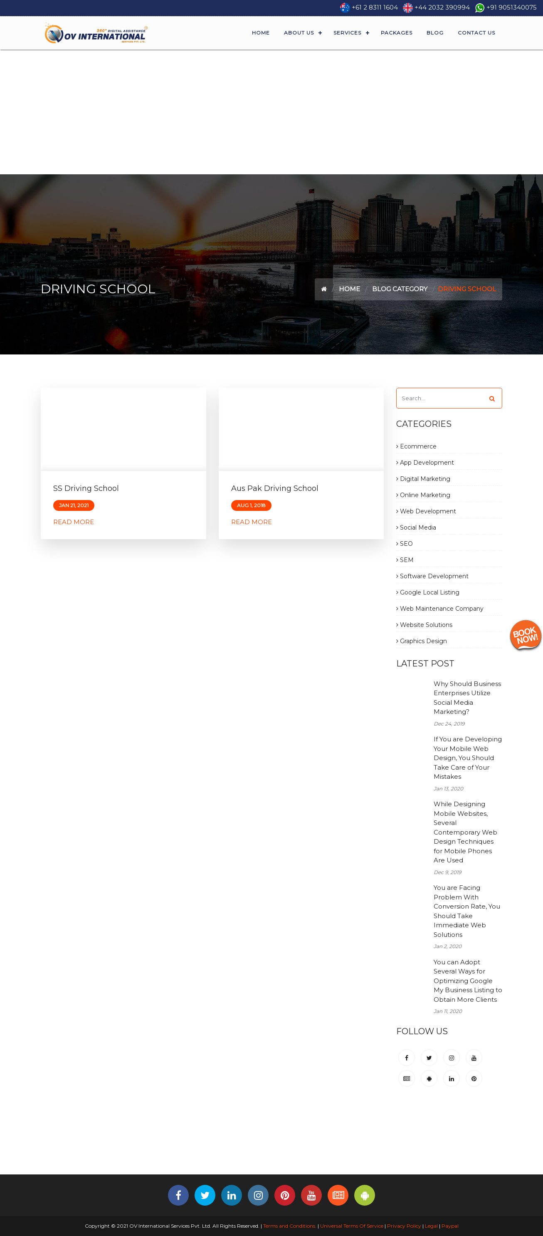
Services (347, 33)
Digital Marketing (423, 479)
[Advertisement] (271, 112)
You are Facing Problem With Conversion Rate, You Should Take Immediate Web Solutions (467, 911)
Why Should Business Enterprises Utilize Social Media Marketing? (467, 698)
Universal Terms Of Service (351, 1226)
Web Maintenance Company (440, 608)
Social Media (416, 527)
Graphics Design (421, 641)
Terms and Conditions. (289, 1226)
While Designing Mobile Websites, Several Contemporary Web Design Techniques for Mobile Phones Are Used (465, 832)
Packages (396, 33)
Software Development (432, 576)
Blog (435, 33)
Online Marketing (423, 495)
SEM (405, 560)
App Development (425, 462)
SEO (404, 543)
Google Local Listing (427, 592)
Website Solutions (424, 625)
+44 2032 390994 (442, 7)
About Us (299, 33)
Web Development (426, 511)
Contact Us (476, 33)
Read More (73, 522)
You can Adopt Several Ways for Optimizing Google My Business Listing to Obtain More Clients (468, 980)
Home (261, 33)
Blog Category (399, 289)
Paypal (450, 1226)
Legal (431, 1226)
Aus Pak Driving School (274, 488)
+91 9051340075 (511, 7)
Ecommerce (416, 446)
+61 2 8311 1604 (375, 7)
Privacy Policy (404, 1226)
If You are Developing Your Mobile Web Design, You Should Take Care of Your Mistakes (468, 757)
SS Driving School (86, 488)
